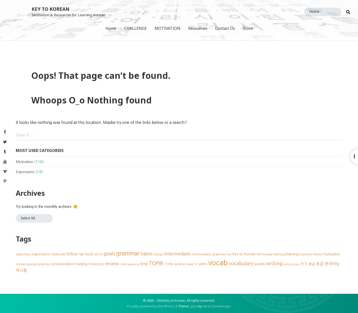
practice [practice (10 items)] (44, 264)
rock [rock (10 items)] (122, 264)
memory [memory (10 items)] (306, 254)
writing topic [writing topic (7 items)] (292, 264)
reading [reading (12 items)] (81, 264)
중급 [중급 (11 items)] (311, 264)
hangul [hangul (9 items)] (158, 254)
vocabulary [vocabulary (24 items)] (241, 263)
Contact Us (225, 28)
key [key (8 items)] (229, 254)
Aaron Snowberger (216, 306)
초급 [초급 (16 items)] (320, 264)
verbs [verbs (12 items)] (203, 264)
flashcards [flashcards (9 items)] (58, 254)
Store (248, 28)
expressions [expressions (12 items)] (41, 254)
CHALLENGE (135, 28)
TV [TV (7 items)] (196, 264)
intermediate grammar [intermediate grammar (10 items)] (208, 254)
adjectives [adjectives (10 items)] (23, 254)
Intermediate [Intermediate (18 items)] (177, 254)
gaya (193, 306)
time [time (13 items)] (144, 264)
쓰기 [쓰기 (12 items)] (304, 264)
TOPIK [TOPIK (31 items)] (156, 263)
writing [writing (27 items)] (274, 263)
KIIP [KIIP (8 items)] (259, 254)
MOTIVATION (167, 28)
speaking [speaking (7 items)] (133, 264)
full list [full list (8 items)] (98, 254)
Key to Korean (50, 9)
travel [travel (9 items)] (190, 264)
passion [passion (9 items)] (32, 264)
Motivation (24, 162)
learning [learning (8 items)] (279, 254)
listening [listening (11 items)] (292, 254)
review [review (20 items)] (112, 263)
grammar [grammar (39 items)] (127, 253)
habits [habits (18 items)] (146, 254)
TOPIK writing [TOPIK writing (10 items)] (174, 264)
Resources (197, 28)
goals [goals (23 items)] (109, 253)
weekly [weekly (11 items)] (259, 264)
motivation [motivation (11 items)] (331, 254)
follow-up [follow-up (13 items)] (75, 254)
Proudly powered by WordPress (151, 306)
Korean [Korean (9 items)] (267, 254)
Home (110, 28)
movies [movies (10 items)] (21, 264)
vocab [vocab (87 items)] (218, 262)
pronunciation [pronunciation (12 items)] (63, 264)
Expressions (25, 172)
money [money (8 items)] (317, 254)
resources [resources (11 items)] (96, 264)
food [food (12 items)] (89, 254)
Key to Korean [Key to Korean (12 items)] (244, 254)
